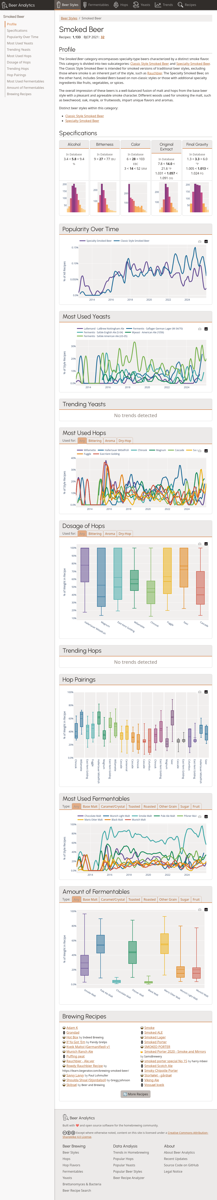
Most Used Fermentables (25, 81)
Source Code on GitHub (181, 1165)
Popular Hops (123, 1159)
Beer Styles (69, 18)
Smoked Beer (13, 16)
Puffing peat (75, 1056)
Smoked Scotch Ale (158, 1066)
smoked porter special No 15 (165, 1061)
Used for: (69, 440)
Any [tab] (82, 441)
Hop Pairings (16, 75)
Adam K (72, 1028)
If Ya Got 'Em (75, 1042)
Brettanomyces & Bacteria (82, 1184)
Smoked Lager (155, 1037)
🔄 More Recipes (135, 1094)
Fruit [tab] (196, 806)
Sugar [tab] (185, 806)
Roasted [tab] (150, 806)
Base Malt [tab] (90, 806)
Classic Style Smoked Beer (149, 63)
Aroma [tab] (110, 441)
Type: (66, 806)
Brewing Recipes (19, 94)
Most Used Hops (19, 56)
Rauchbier (154, 73)
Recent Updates (175, 1159)
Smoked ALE (153, 1032)
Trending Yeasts (19, 49)
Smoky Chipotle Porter (161, 1070)
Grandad (72, 1032)
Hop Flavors (71, 1165)
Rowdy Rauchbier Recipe (84, 1066)
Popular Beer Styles (127, 1171)
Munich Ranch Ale (79, 1051)
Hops (66, 1159)
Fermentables (73, 1171)
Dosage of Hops (19, 62)
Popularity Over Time (22, 37)
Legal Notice (173, 1171)
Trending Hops (18, 68)
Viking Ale (151, 1080)
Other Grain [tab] (168, 806)
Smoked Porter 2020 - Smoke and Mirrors (175, 1051)
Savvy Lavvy (75, 1075)
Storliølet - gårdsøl (158, 1075)
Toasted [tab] (134, 806)
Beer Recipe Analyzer (129, 1178)
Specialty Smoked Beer (193, 63)
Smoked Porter (155, 1042)
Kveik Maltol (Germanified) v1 (88, 1047)
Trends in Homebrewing (131, 1152)
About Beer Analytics (179, 1152)
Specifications (17, 30)
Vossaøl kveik (154, 1085)
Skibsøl (71, 1085)
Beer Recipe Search (77, 1190)
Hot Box (72, 1037)
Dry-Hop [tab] (125, 441)
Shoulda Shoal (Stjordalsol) (86, 1080)
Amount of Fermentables (25, 87)
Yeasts (67, 1178)
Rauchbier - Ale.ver (80, 1061)
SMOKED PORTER (157, 1047)
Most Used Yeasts (20, 43)
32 (102, 37)
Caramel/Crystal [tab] (113, 806)
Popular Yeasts (124, 1165)
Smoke (149, 1028)
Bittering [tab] (95, 441)
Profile (11, 24)
